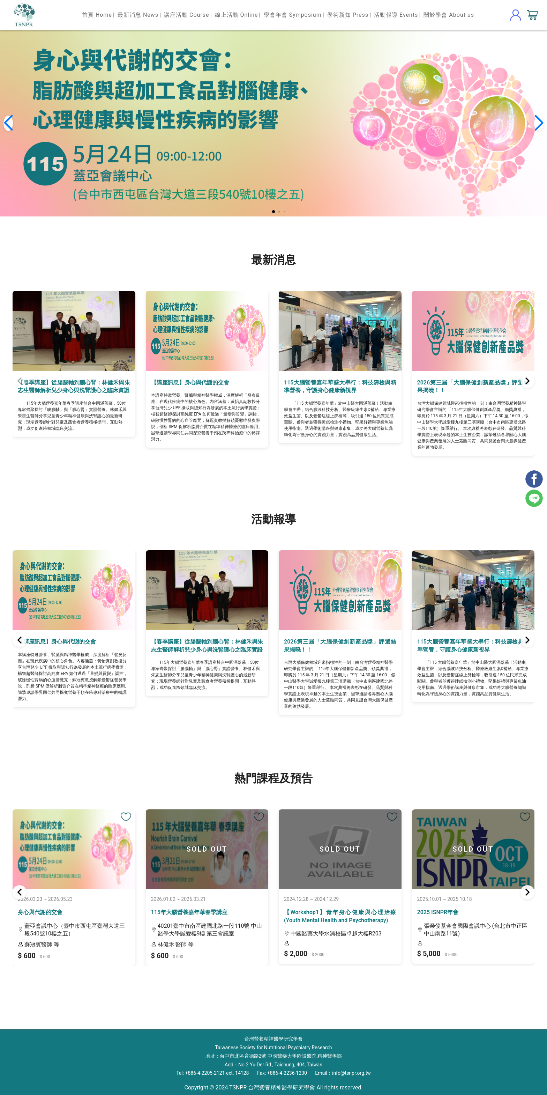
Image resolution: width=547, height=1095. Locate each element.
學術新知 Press (347, 15)
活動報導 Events (396, 15)
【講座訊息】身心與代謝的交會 (190, 382)
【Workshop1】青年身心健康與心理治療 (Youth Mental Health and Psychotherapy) (340, 916)
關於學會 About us (449, 15)
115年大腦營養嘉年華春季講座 (189, 912)
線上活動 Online (236, 15)
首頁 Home (97, 15)
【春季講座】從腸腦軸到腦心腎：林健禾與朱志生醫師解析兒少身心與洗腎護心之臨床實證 (74, 386)
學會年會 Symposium (293, 15)
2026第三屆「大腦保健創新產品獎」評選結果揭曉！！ (473, 386)
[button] (273, 211)
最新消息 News (138, 15)
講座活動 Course (186, 15)
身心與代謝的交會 (40, 912)
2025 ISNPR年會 (438, 912)
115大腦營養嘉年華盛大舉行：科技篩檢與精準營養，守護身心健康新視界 (340, 386)
